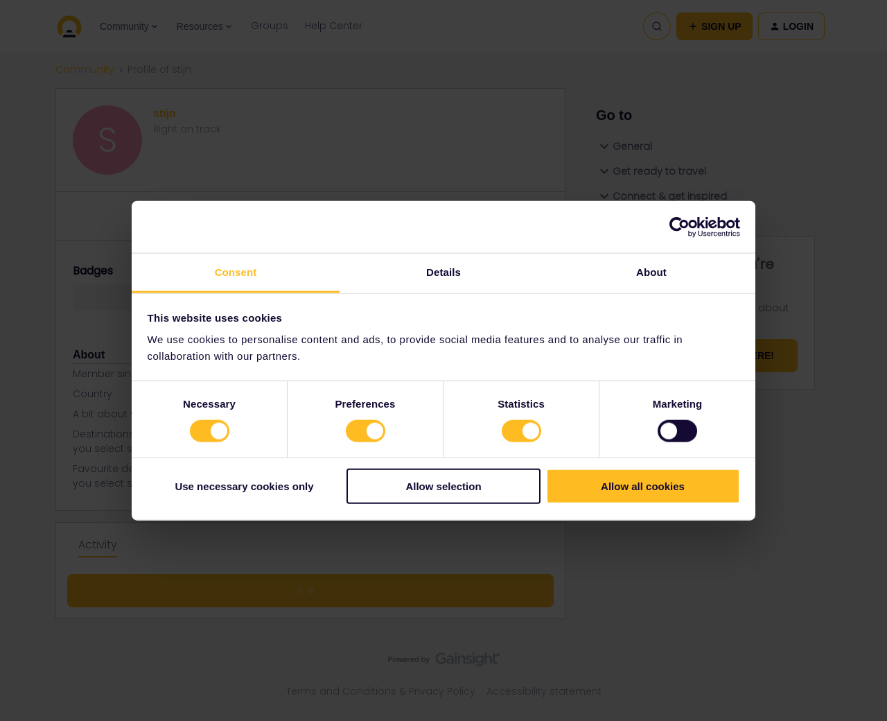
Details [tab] (443, 272)
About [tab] (651, 272)
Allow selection (443, 486)
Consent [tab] (236, 272)
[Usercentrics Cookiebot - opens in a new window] (679, 226)
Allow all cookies (643, 486)
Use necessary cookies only (244, 486)
